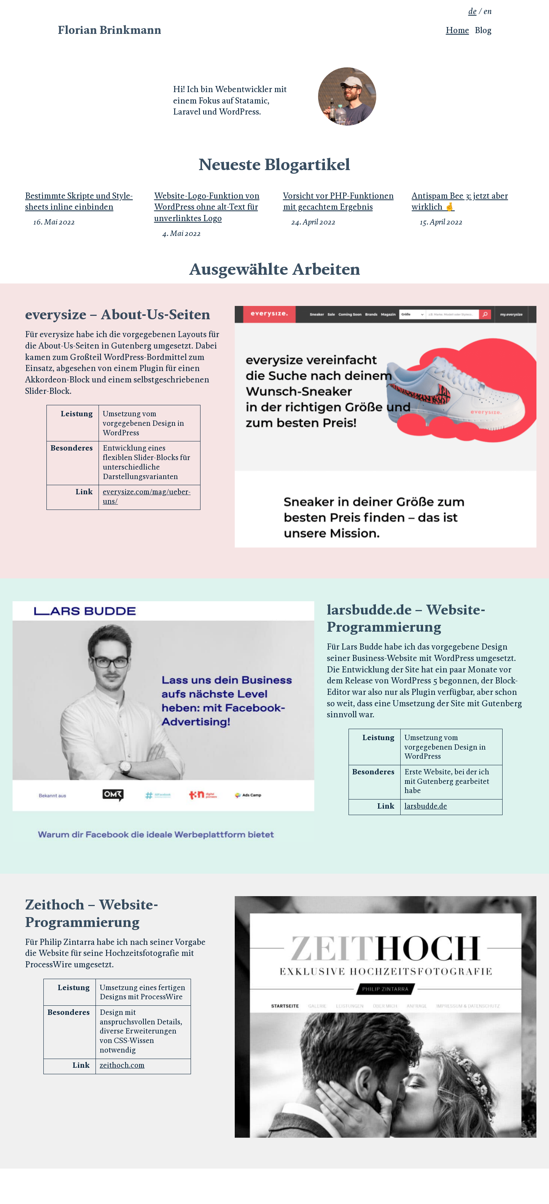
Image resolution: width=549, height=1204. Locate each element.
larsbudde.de (425, 806)
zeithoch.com (122, 1065)
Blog (483, 30)
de (472, 11)
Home (457, 30)
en (488, 11)
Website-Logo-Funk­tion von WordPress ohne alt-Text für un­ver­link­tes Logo (206, 207)
